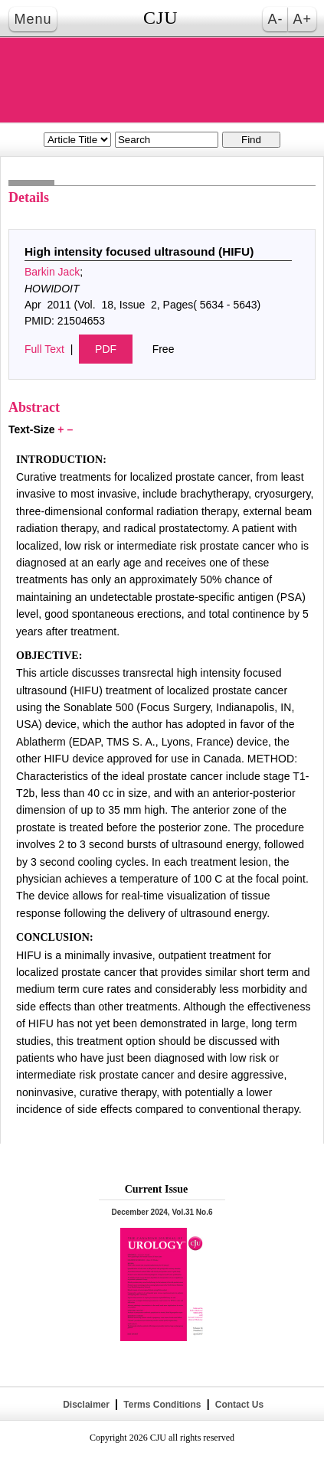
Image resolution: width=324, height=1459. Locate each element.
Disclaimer (86, 1404)
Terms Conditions (162, 1404)
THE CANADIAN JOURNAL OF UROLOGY (162, 80)
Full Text (44, 349)
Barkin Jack (52, 272)
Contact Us (237, 1404)
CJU (160, 18)
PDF (105, 349)
